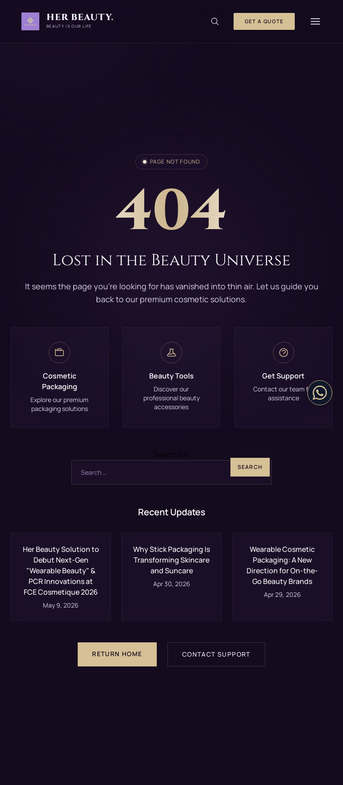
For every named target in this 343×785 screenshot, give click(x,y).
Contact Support (216, 654)
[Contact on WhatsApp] (319, 392)
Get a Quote (264, 21)
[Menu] (315, 21)
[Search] (215, 21)
